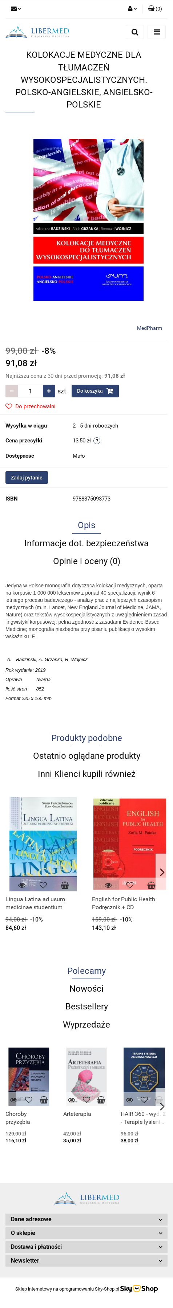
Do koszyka (95, 390)
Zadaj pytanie (27, 478)
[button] (155, 9)
